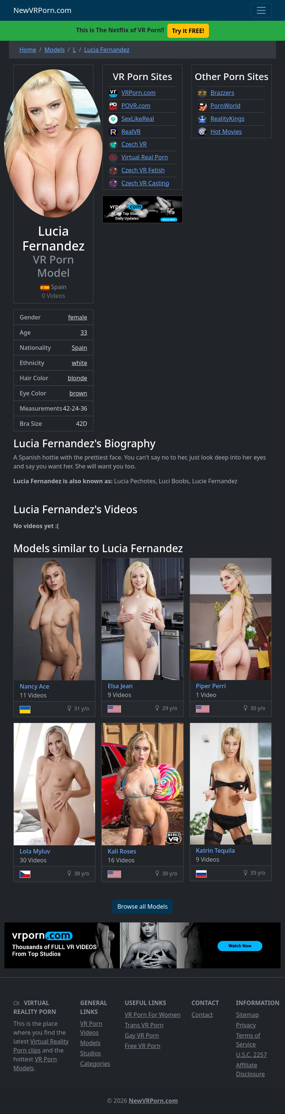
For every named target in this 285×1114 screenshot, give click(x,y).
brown (78, 393)
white (79, 363)
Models (90, 1043)
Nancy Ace (34, 686)
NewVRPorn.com (42, 10)
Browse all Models (142, 906)
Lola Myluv (35, 851)
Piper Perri (211, 686)
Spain (79, 348)
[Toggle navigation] (261, 10)
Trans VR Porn (144, 1025)
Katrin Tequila (215, 850)
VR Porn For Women (153, 1015)
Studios (90, 1053)
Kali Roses (122, 851)
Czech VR (134, 144)
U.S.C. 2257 (251, 1055)
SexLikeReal (137, 119)
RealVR (131, 131)
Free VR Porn (142, 1046)
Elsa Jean (120, 686)
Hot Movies (226, 131)
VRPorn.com (138, 93)
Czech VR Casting (145, 183)
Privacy (246, 1025)
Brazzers (222, 93)
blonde (77, 378)
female (77, 317)
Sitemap (247, 1015)
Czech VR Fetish (143, 170)
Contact (202, 1015)
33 (84, 332)
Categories (95, 1064)
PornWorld (225, 106)
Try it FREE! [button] (188, 31)
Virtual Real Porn (144, 157)
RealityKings (227, 119)
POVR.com (135, 106)
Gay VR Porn (142, 1035)
